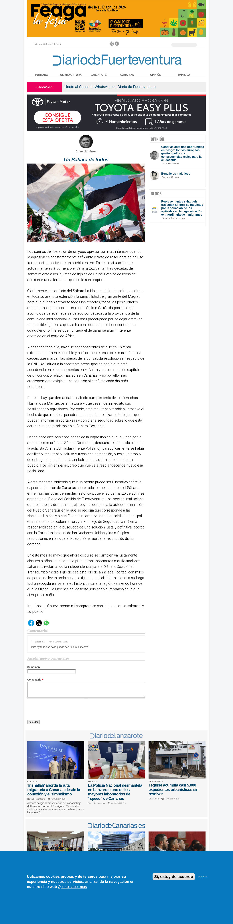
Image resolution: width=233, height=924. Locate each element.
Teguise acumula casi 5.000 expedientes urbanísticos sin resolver (173, 789)
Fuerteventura (70, 74)
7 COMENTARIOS (171, 799)
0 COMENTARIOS (58, 799)
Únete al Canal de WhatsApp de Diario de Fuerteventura (110, 87)
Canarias (127, 74)
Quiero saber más (72, 887)
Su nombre (34, 667)
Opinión (155, 74)
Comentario (35, 679)
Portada (41, 74)
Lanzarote (99, 74)
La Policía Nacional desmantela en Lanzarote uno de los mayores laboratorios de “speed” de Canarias (115, 792)
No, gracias (202, 877)
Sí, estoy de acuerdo (173, 876)
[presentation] (55, 710)
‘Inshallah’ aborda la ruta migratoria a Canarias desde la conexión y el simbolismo (53, 789)
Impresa (184, 74)
